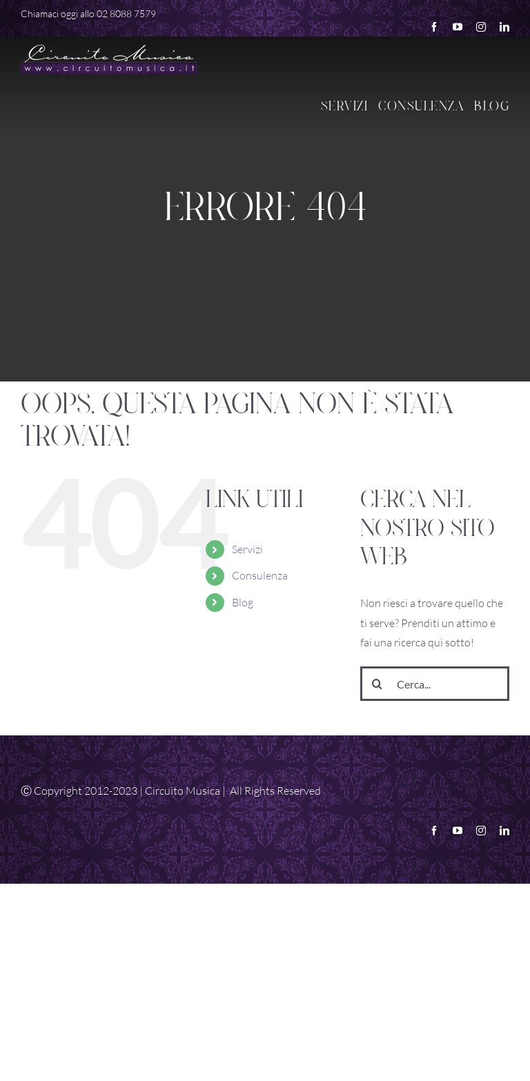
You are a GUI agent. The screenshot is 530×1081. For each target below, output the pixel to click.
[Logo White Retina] (109, 45)
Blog (242, 602)
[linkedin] (504, 27)
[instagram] (481, 27)
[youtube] (457, 27)
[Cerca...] (434, 683)
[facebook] (434, 27)
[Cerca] (377, 683)
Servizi (247, 549)
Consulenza (260, 575)
